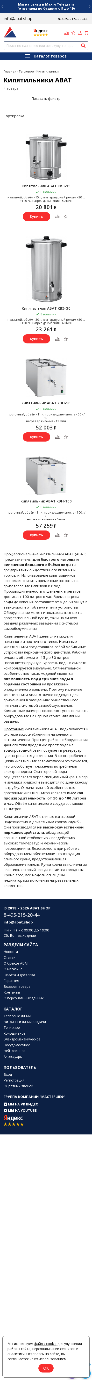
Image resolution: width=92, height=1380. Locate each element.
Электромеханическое (22, 1039)
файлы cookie (45, 1343)
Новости (11, 951)
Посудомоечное (17, 1045)
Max (48, 4)
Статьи (9, 957)
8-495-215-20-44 (72, 18)
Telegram (65, 4)
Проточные (14, 728)
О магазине (13, 969)
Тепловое (12, 1027)
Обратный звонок (18, 1086)
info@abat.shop (18, 18)
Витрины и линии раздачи (25, 1022)
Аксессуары (13, 1056)
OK (46, 1368)
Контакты (12, 992)
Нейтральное (15, 1051)
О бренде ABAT (16, 963)
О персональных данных (23, 998)
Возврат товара (17, 986)
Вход (8, 1074)
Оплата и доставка (19, 975)
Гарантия (11, 980)
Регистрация (14, 1080)
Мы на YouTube (20, 1110)
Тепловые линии (17, 1016)
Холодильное (15, 1033)
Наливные (68, 641)
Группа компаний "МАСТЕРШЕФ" (34, 1096)
